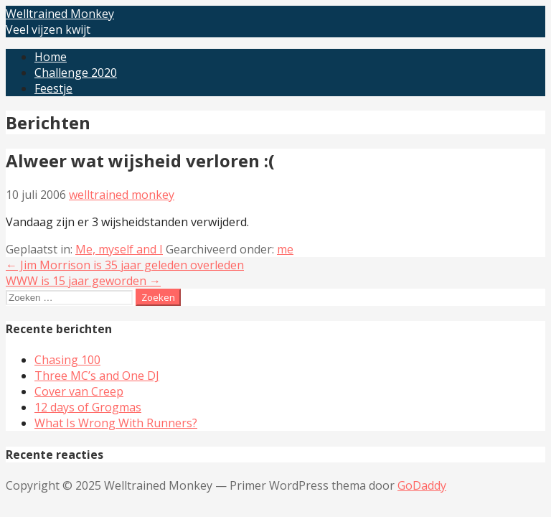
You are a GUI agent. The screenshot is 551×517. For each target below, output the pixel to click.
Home (50, 57)
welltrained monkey (121, 194)
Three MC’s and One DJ (96, 375)
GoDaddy (421, 485)
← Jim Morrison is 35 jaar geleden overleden (125, 265)
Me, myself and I (119, 249)
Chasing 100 (67, 360)
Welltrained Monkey (60, 14)
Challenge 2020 (75, 72)
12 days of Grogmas (87, 407)
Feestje (53, 88)
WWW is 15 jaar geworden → (83, 281)
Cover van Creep (78, 391)
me (285, 249)
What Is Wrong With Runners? (115, 423)
